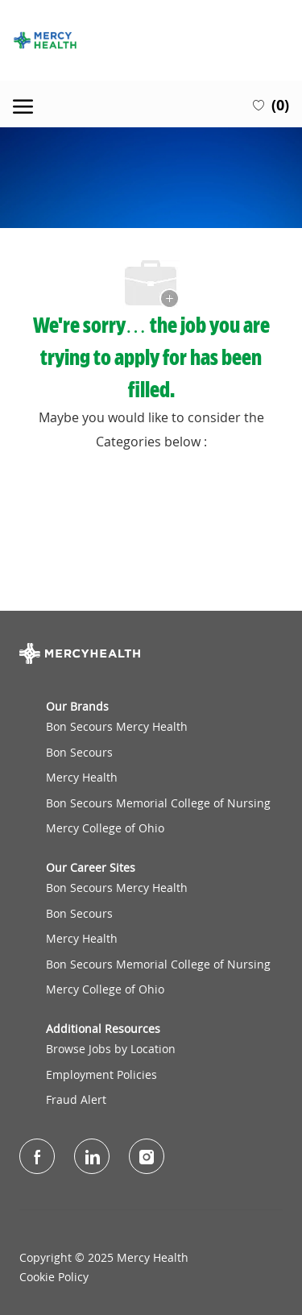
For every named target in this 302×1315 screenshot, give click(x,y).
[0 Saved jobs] (271, 104)
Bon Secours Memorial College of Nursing (158, 803)
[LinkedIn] (92, 1156)
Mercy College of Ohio (105, 828)
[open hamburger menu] (23, 104)
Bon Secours (79, 752)
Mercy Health (82, 777)
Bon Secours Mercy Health (117, 726)
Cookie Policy (54, 1277)
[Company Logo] (151, 40)
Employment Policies (101, 1074)
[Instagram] (146, 1156)
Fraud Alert (76, 1099)
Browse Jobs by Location (111, 1048)
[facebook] (37, 1156)
